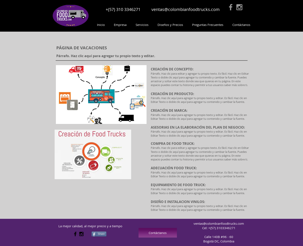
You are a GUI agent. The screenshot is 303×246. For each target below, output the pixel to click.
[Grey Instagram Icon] (239, 7)
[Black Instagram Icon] (81, 234)
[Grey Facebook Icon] (230, 7)
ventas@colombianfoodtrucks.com (185, 9)
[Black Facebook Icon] (75, 234)
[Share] (99, 234)
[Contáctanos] (158, 233)
